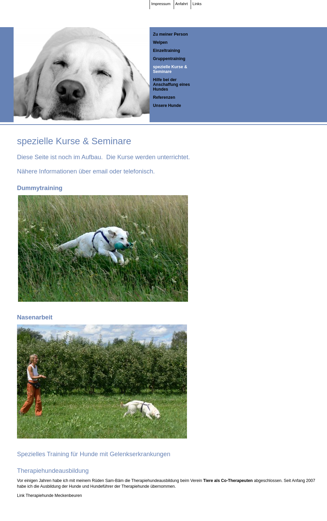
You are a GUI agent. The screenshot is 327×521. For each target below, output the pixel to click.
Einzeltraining (166, 50)
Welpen (160, 42)
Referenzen (164, 97)
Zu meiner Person (170, 34)
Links (197, 4)
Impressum (161, 4)
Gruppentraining (169, 58)
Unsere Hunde (167, 105)
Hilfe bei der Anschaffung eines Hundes (171, 84)
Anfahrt (181, 4)
